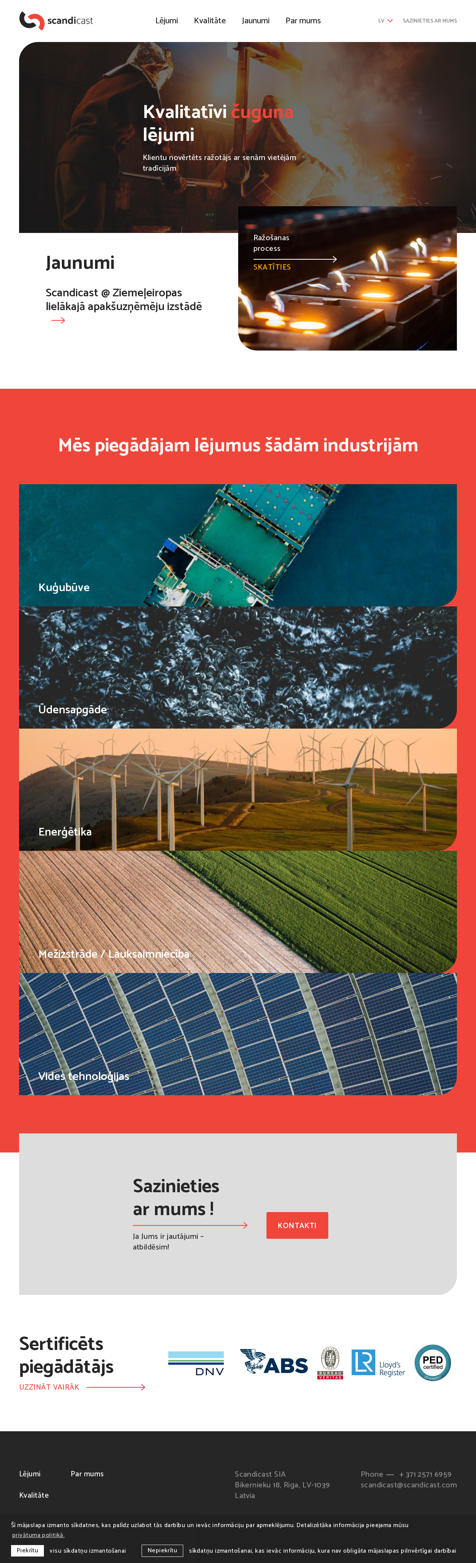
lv (385, 21)
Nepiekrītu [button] (162, 1550)
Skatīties (295, 264)
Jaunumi (255, 21)
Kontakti (297, 1226)
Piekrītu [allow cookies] (28, 1550)
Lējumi (166, 21)
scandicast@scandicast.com (409, 1485)
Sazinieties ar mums (430, 21)
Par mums (303, 21)
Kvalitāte (210, 21)
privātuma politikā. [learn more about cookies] (38, 1535)
